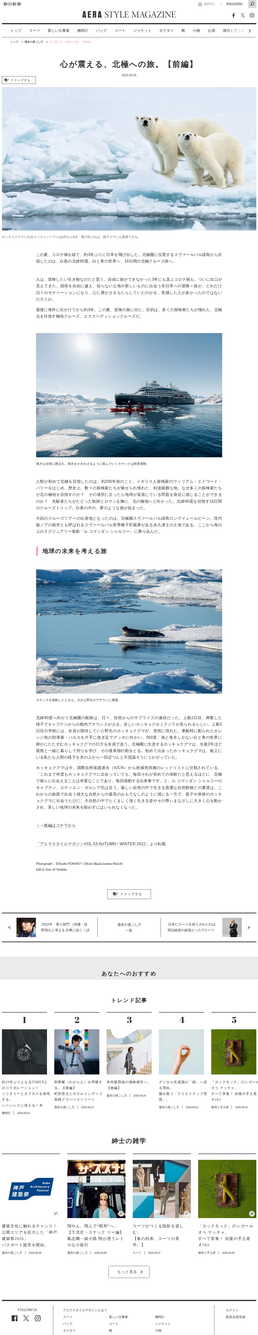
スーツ (34, 31)
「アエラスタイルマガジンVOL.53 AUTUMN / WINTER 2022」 (93, 844)
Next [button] (240, 30)
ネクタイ (166, 31)
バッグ (101, 31)
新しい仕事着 (59, 31)
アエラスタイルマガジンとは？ (85, 1310)
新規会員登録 (234, 4)
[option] (12, 30)
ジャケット (142, 31)
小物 (196, 31)
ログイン (209, 4)
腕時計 (82, 31)
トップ (15, 31)
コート (120, 31)
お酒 (211, 31)
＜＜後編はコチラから (56, 825)
